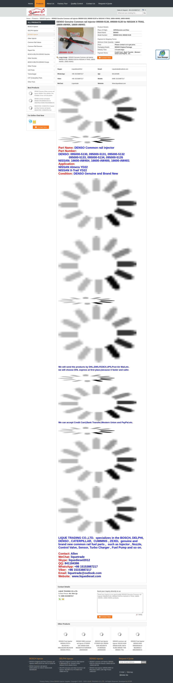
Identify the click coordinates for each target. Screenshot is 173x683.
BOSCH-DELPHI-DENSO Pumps (38, 62)
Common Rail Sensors (35, 46)
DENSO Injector (45, 18)
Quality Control (77, 4)
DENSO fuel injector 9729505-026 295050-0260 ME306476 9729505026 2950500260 (101, 645)
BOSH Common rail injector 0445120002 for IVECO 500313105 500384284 (40, 668)
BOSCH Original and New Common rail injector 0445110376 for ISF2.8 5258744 (42, 662)
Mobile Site (124, 675)
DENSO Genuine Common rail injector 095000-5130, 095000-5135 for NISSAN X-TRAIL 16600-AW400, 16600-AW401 (77, 60)
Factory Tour (63, 4)
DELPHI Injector (33, 30)
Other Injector (32, 38)
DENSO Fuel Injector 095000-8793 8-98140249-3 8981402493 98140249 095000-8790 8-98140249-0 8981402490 (65, 647)
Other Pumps (32, 66)
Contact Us (90, 4)
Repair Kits (31, 50)
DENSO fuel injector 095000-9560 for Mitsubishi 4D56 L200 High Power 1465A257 (101, 669)
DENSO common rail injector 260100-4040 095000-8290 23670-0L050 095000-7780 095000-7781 (119, 645)
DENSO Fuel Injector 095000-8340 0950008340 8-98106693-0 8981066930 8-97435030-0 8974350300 (137, 647)
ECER (130, 681)
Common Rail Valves (34, 42)
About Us (50, 4)
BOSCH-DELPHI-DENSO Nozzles (39, 54)
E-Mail (122, 672)
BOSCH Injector (33, 26)
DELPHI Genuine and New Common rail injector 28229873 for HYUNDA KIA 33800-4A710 (72, 669)
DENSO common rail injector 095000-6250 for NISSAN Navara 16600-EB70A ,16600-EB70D (102, 663)
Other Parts (31, 82)
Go (144, 13)
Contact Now (106, 58)
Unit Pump (31, 70)
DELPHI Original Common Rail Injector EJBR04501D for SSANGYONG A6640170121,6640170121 (71, 663)
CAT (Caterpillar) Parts (35, 78)
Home (30, 4)
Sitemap (130, 672)
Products (39, 4)
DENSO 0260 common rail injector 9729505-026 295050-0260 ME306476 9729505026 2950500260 (83, 645)
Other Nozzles (32, 58)
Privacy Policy (44, 681)
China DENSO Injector (57, 681)
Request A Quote (105, 4)
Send (143, 662)
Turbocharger (32, 74)
